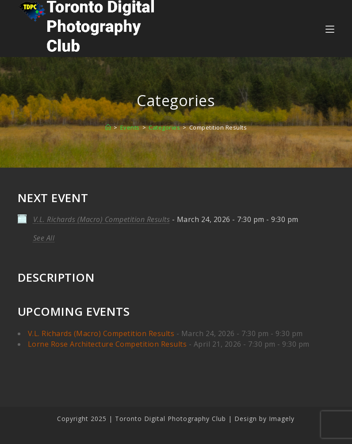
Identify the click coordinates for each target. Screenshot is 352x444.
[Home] (108, 127)
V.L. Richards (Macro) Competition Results (101, 219)
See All (44, 238)
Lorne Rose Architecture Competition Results (107, 344)
